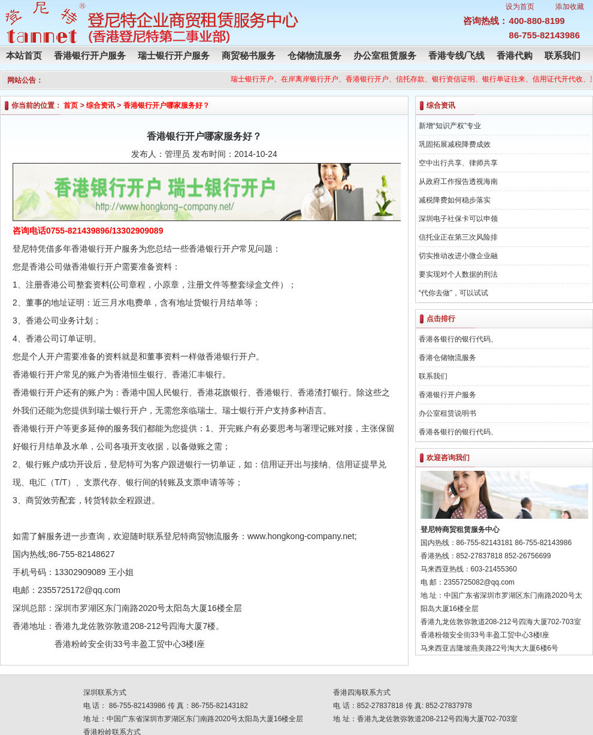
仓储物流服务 (314, 55)
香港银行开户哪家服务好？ (166, 105)
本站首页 (24, 55)
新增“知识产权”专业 (450, 126)
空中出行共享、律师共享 (458, 163)
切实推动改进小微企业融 (458, 256)
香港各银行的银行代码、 (458, 339)
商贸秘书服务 (249, 55)
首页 (70, 105)
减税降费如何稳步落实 (455, 200)
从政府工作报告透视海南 (458, 181)
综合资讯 (100, 105)
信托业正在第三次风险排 (458, 237)
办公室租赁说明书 (447, 413)
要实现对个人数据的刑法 (458, 274)
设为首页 (520, 6)
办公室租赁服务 (384, 55)
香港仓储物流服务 (447, 357)
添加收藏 (569, 6)
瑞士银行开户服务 (174, 55)
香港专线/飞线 (456, 55)
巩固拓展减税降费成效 (455, 144)
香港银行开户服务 (90, 55)
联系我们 (562, 55)
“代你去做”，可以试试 (453, 293)
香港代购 (515, 55)
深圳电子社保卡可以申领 (458, 218)
